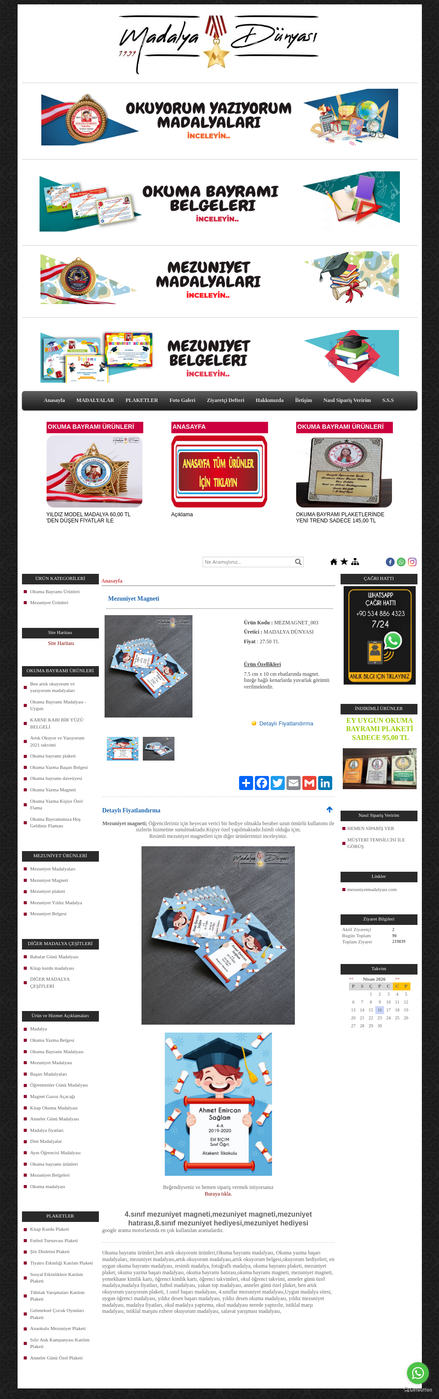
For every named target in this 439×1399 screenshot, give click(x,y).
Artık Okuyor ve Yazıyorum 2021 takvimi (57, 741)
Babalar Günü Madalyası (54, 956)
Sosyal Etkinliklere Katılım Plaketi (56, 1278)
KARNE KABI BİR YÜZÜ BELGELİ (57, 723)
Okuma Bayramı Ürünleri (55, 591)
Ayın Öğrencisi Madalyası (55, 1152)
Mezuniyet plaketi (47, 891)
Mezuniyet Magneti (49, 880)
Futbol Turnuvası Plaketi (54, 1240)
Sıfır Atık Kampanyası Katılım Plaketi (60, 1343)
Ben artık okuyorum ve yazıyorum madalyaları (52, 687)
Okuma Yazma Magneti (53, 789)
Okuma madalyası (47, 1186)
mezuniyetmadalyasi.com (372, 889)
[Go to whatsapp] (418, 1373)
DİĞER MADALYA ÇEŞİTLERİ (50, 982)
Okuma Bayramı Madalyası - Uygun (58, 705)
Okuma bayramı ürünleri (54, 1164)
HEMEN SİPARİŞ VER (371, 828)
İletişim (303, 400)
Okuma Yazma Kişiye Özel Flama (56, 804)
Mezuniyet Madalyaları (53, 868)
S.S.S (388, 400)
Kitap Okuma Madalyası (54, 1107)
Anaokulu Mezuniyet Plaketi (58, 1328)
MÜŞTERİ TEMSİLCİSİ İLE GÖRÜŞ (376, 843)
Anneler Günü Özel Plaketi (56, 1357)
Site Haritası (61, 643)
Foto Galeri (183, 400)
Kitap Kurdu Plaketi (49, 1229)
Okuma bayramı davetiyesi (56, 778)
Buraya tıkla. (218, 1194)
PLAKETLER (142, 400)
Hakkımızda (269, 400)
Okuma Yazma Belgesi (52, 1040)
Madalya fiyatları (47, 1130)
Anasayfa (54, 400)
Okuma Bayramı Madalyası (57, 1051)
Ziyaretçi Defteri (225, 400)
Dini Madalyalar (46, 1141)
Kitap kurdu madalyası (52, 968)
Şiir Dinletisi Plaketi (50, 1251)
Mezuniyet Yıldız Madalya (56, 902)
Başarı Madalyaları (48, 1073)
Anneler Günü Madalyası (54, 1118)
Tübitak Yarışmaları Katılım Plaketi (57, 1296)
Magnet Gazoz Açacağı (53, 1096)
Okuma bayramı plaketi (53, 755)
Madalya (38, 1028)
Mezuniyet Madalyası (51, 1062)
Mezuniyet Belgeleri (50, 1175)
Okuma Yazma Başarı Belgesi (59, 767)
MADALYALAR (95, 400)
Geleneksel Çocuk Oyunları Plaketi (57, 1314)
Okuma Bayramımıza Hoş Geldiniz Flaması (55, 822)
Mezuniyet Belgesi (48, 913)
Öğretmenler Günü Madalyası (59, 1084)
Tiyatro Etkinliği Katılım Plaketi (61, 1262)
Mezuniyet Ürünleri (49, 602)
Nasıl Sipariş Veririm (347, 400)
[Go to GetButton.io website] (418, 1390)
